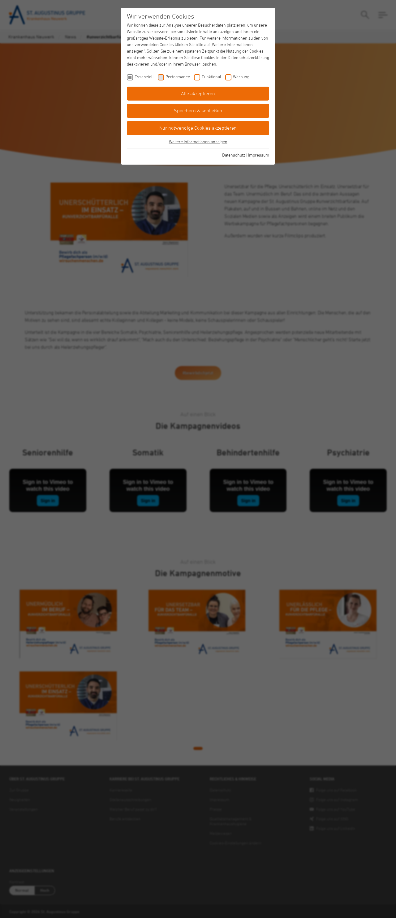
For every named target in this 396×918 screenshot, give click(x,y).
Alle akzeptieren (198, 93)
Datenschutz (233, 154)
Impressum (258, 154)
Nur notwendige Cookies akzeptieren (198, 128)
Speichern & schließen (198, 110)
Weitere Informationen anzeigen (198, 141)
